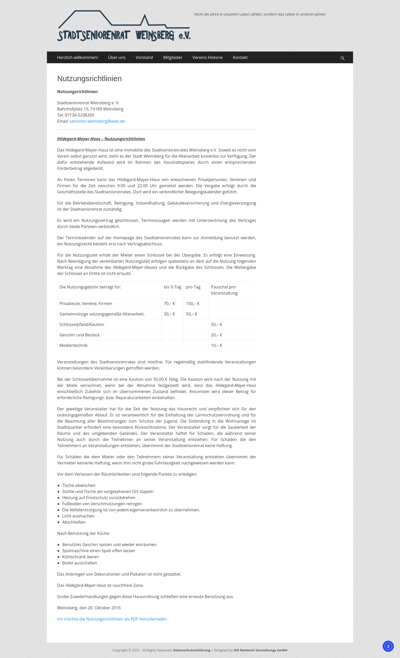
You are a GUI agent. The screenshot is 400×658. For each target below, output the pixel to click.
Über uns (117, 57)
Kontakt (240, 57)
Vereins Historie (208, 57)
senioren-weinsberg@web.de (97, 121)
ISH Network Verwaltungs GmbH (260, 650)
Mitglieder (172, 57)
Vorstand (144, 57)
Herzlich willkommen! (77, 57)
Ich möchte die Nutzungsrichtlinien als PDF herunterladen (112, 619)
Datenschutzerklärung (191, 650)
